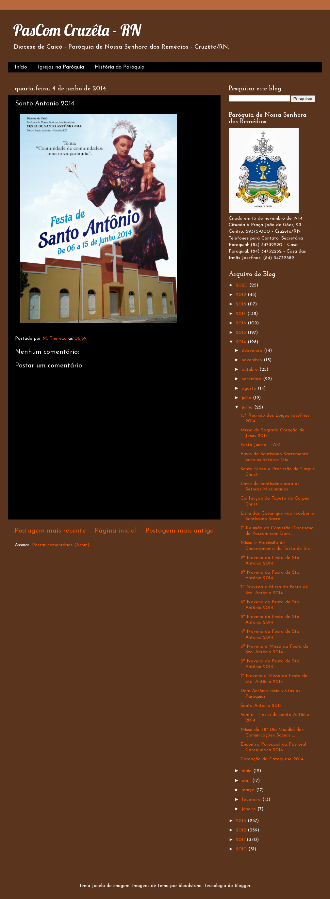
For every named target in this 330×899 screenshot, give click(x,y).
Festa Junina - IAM (260, 444)
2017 (241, 313)
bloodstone (190, 885)
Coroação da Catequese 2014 (272, 759)
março (249, 790)
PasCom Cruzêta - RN (77, 30)
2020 (242, 285)
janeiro (249, 809)
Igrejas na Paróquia (61, 67)
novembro (253, 360)
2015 (242, 332)
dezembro (253, 350)
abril (247, 780)
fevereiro (252, 799)
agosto (250, 388)
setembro (252, 379)
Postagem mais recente (50, 531)
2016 (242, 323)
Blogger (242, 885)
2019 (242, 294)
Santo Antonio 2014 (261, 705)
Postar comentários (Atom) (60, 545)
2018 (242, 304)
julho (247, 397)
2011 (241, 839)
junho (248, 407)
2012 (242, 830)
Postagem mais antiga (179, 531)
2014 (242, 342)
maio (247, 770)
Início (21, 67)
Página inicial (116, 531)
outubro (250, 369)
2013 (242, 820)
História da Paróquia (119, 67)
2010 (242, 849)
